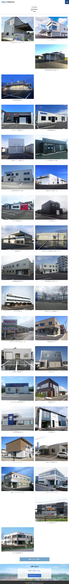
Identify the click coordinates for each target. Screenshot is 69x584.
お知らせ (26, 582)
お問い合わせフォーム (34, 575)
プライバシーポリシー (40, 582)
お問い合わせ (34, 582)
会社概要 (29, 582)
